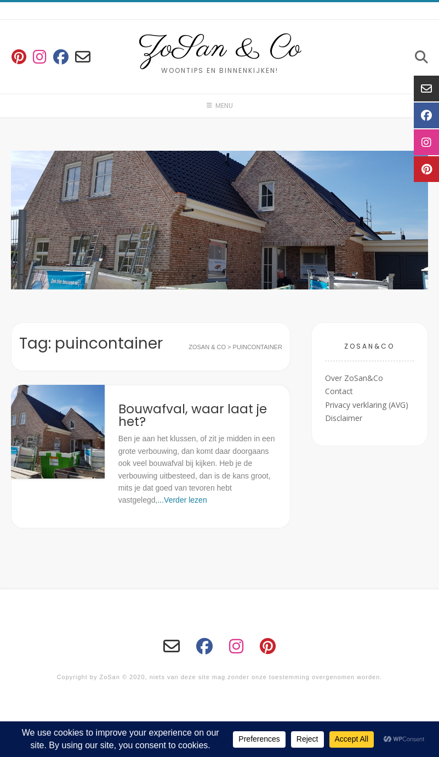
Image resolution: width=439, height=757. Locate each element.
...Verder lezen (182, 500)
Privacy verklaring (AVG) (366, 405)
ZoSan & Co (219, 48)
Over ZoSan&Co (354, 378)
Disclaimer (343, 418)
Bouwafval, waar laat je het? (192, 415)
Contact (339, 391)
